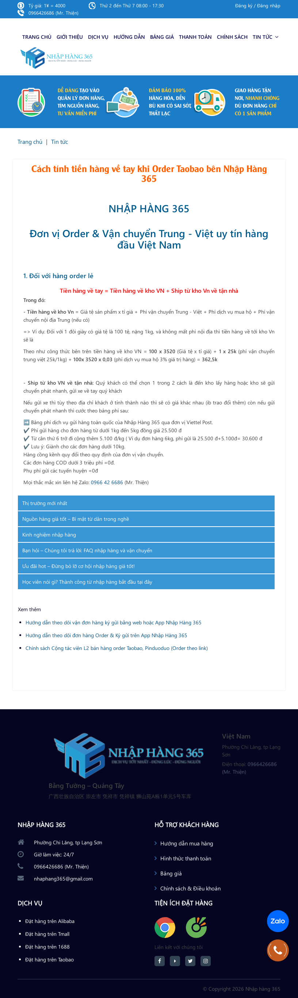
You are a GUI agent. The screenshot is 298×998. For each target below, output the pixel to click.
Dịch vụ (98, 36)
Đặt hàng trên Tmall (47, 933)
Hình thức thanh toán (185, 858)
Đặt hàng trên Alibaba (49, 920)
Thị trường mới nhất (44, 503)
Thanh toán (195, 36)
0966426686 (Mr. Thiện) (53, 13)
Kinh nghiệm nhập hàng (49, 534)
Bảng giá (162, 36)
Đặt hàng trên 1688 (47, 946)
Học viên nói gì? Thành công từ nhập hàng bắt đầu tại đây (87, 581)
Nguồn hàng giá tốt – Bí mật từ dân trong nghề (75, 518)
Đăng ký (243, 5)
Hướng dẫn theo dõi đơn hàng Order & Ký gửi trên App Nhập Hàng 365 (106, 635)
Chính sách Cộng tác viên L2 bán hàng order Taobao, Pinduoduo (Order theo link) (117, 647)
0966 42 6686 (107, 482)
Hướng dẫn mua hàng (186, 843)
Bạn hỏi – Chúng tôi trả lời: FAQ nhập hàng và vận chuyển (87, 550)
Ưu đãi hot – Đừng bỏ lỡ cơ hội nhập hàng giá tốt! (78, 565)
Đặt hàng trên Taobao (49, 959)
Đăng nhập (268, 5)
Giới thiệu (70, 36)
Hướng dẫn (129, 36)
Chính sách (232, 36)
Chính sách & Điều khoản (190, 888)
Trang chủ (36, 36)
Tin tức (266, 36)
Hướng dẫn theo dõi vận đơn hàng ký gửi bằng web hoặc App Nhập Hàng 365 (114, 622)
